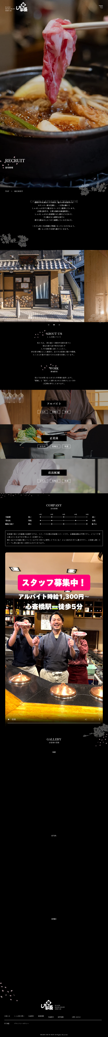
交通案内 (51, 1017)
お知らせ (7, 1016)
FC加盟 (6, 1023)
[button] (48, 324)
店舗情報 (41, 1016)
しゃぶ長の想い (19, 1016)
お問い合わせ (76, 1017)
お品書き (31, 1016)
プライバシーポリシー (19, 1023)
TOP (7, 191)
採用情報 (61, 1017)
